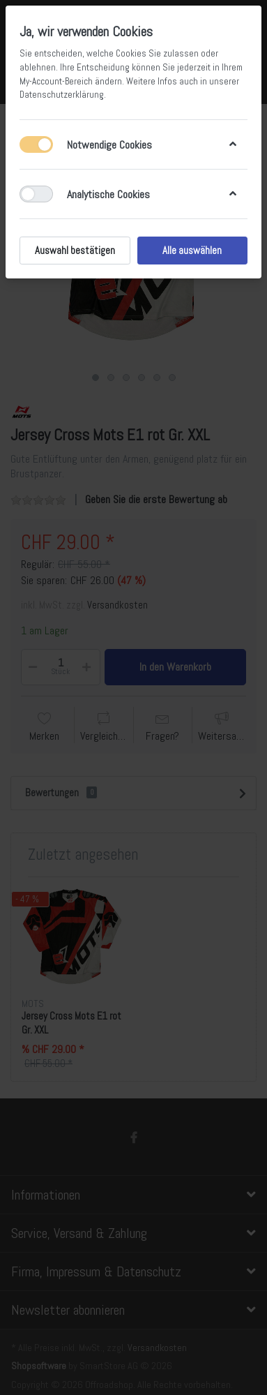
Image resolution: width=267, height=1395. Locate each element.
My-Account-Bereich (56, 81)
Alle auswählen (192, 250)
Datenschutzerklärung (62, 94)
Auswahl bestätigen (75, 250)
